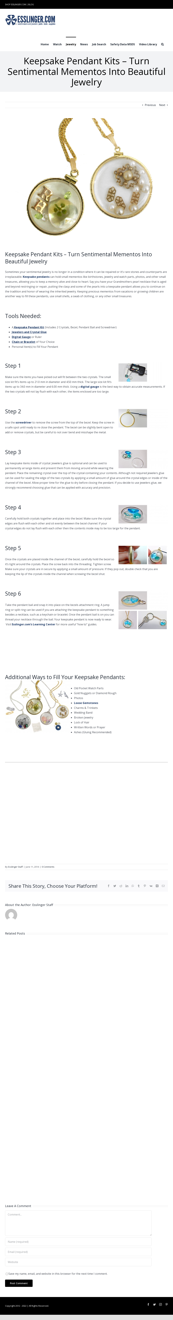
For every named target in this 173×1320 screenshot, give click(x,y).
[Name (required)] (78, 1242)
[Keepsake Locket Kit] (86, 182)
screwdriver (24, 422)
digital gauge (89, 386)
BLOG (31, 4)
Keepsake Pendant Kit (29, 327)
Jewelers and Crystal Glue (29, 332)
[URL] (78, 1262)
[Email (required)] (78, 1252)
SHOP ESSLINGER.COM (15, 4)
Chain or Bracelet (23, 342)
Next (162, 105)
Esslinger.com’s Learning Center (33, 624)
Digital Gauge (21, 337)
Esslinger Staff (15, 866)
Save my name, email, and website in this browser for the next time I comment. (57, 1274)
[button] (162, 44)
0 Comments (48, 866)
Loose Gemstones (86, 703)
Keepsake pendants (36, 277)
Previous (150, 105)
